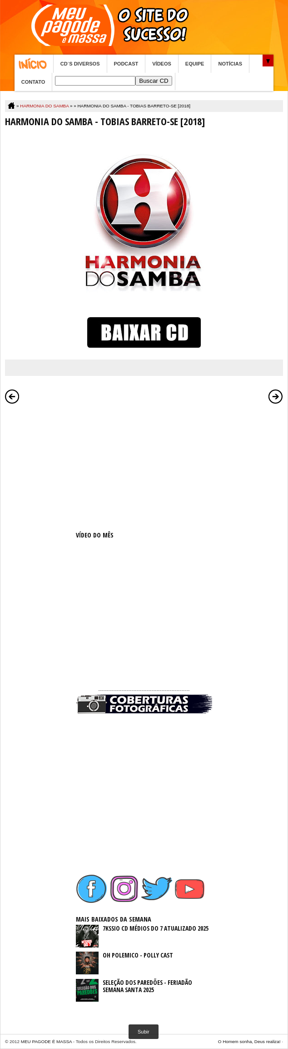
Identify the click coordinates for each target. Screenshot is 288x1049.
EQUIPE (194, 63)
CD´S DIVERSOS (80, 63)
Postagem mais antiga (275, 396)
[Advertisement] (144, 465)
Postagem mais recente (12, 396)
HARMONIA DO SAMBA (44, 105)
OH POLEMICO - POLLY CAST (138, 955)
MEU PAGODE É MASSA (46, 1041)
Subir (143, 1031)
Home (34, 64)
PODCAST (126, 63)
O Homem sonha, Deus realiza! (249, 1041)
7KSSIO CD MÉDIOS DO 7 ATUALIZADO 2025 (156, 928)
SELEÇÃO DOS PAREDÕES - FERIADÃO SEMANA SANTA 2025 (147, 986)
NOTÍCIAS (230, 63)
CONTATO (33, 82)
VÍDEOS (161, 63)
